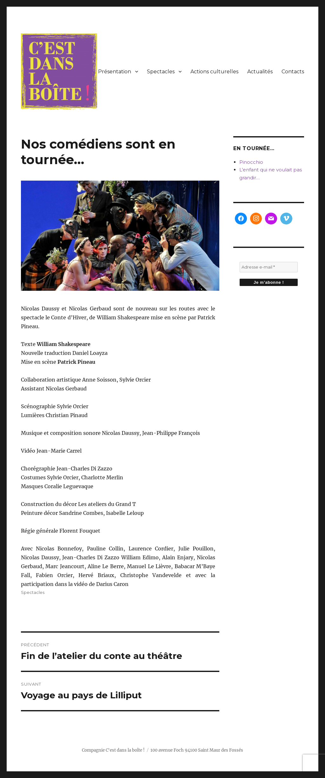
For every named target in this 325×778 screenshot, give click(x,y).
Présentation (114, 72)
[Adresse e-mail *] (269, 267)
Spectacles (161, 72)
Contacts (293, 72)
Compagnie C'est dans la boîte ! (113, 750)
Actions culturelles (214, 72)
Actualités (260, 72)
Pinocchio (251, 162)
